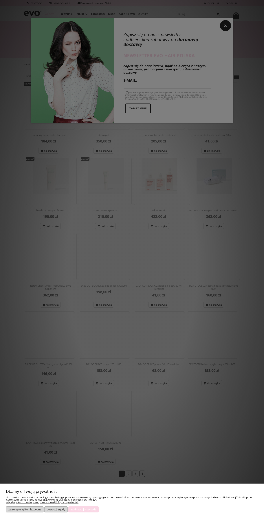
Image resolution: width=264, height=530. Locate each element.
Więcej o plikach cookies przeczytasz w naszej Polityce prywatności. (42, 502)
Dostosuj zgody (56, 509)
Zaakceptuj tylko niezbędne (24, 509)
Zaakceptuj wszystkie (83, 509)
